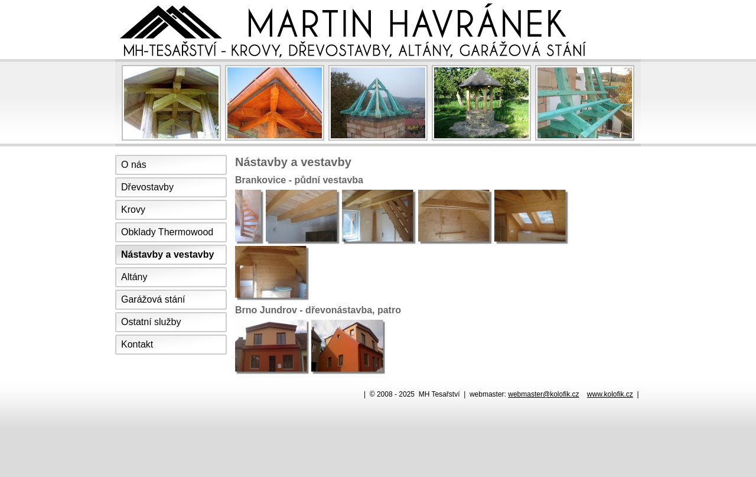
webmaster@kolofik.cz (543, 394)
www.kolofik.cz (610, 394)
